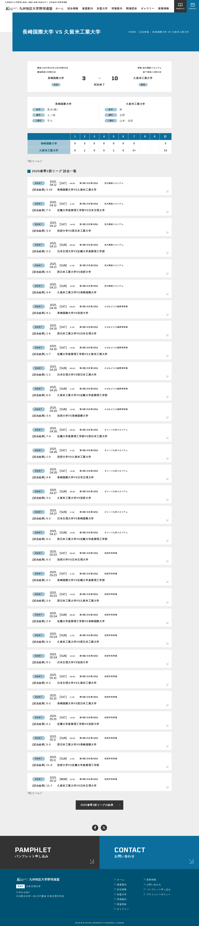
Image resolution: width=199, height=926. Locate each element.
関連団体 (131, 8)
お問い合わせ (154, 884)
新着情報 (163, 8)
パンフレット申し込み (159, 889)
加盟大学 (102, 8)
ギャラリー (148, 8)
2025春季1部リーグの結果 (97, 805)
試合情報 (72, 8)
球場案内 (116, 8)
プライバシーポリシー (159, 894)
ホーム (60, 8)
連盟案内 (87, 8)
